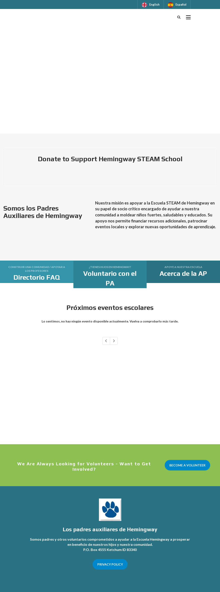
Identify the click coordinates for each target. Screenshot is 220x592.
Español (180, 4)
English (154, 4)
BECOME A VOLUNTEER (187, 465)
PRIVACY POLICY (110, 564)
